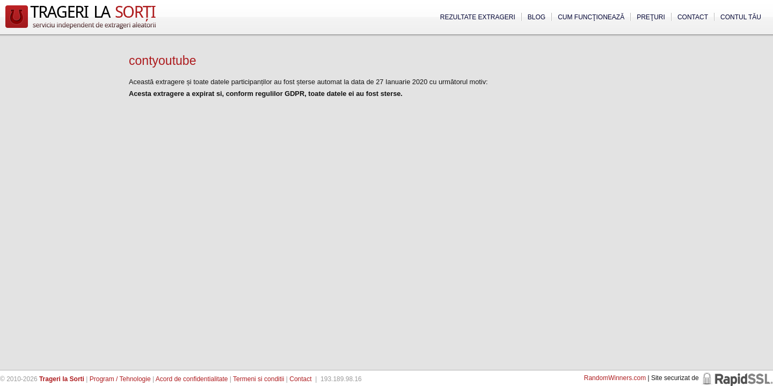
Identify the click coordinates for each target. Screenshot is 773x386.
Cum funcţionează (591, 17)
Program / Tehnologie (120, 379)
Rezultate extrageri (477, 17)
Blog (536, 17)
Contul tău (740, 17)
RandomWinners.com (615, 378)
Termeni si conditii (258, 379)
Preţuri (651, 17)
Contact (692, 17)
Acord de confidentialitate (192, 379)
